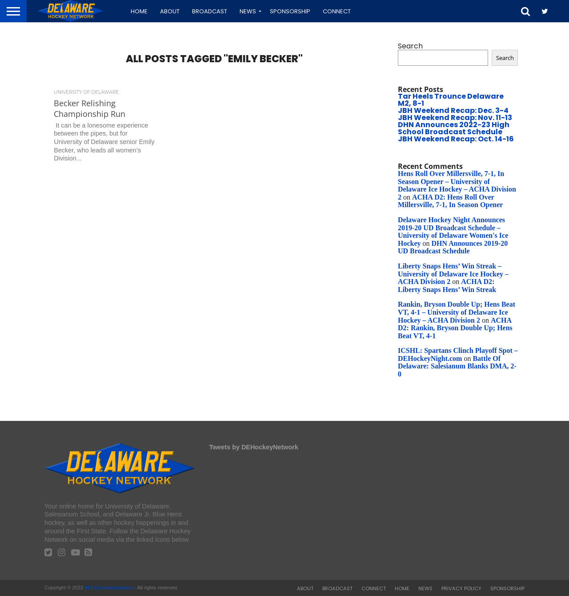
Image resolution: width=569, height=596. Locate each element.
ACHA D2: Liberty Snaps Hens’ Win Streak (447, 285)
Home (139, 11)
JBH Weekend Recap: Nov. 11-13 (455, 117)
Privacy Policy (461, 588)
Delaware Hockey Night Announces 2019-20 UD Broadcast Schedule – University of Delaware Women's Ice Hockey (453, 231)
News (248, 11)
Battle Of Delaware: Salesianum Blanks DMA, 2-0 (457, 366)
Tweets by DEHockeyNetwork (253, 447)
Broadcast (209, 11)
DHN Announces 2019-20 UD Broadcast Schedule (453, 247)
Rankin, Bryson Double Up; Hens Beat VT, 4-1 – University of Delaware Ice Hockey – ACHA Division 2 (456, 312)
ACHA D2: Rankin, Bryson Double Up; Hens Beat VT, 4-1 (455, 328)
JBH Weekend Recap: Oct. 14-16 (456, 139)
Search (410, 46)
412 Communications (109, 587)
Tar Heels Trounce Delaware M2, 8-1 (451, 99)
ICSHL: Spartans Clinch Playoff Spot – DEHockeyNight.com (458, 354)
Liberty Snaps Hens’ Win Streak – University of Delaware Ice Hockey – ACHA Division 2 (453, 273)
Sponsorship (290, 11)
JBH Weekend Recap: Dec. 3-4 (453, 110)
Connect (337, 11)
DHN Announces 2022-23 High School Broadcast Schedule (453, 128)
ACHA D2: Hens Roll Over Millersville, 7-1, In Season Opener (450, 201)
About (170, 11)
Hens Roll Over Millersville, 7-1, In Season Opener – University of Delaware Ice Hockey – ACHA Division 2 (457, 185)
